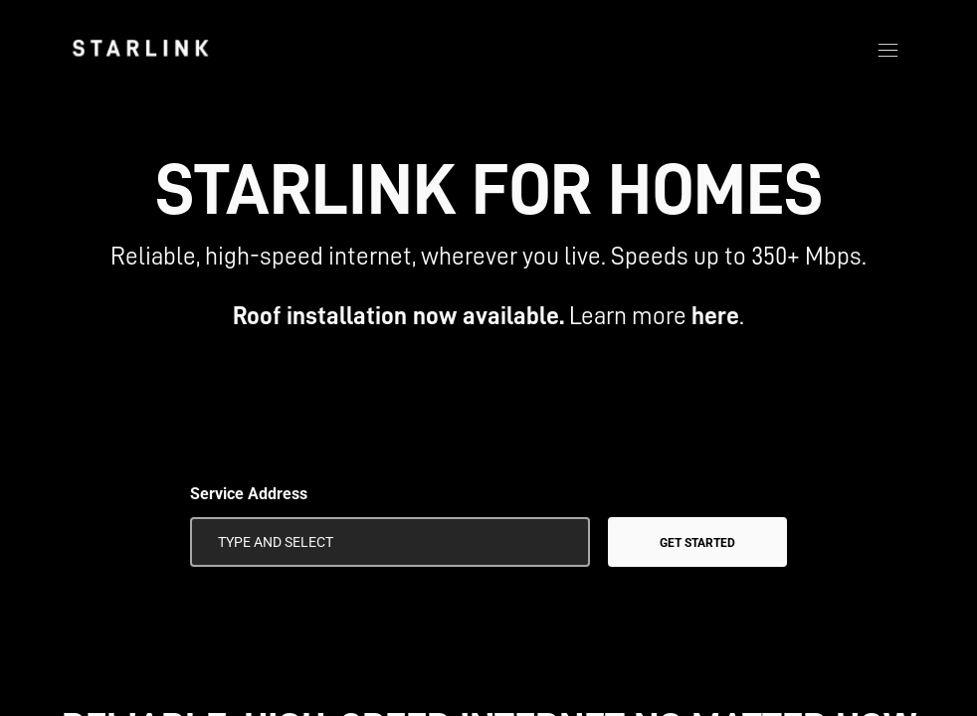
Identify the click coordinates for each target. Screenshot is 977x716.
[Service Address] (390, 542)
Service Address (248, 493)
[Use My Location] (561, 542)
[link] (140, 48)
